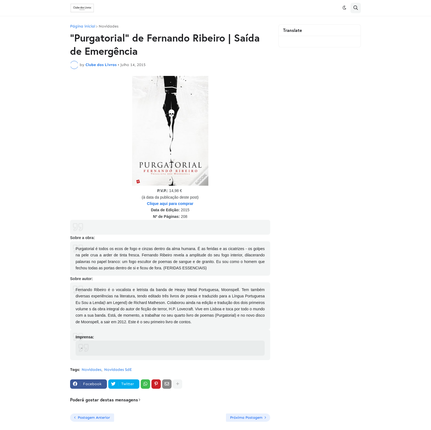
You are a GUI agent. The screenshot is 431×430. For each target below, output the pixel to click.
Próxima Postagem (246, 417)
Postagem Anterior (94, 417)
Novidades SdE (118, 369)
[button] (344, 8)
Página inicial (82, 26)
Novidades (108, 26)
